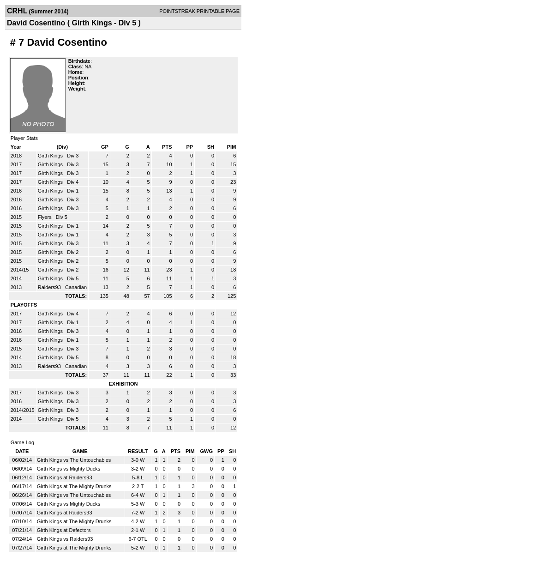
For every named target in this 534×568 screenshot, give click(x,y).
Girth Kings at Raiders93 (64, 477)
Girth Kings (51, 155)
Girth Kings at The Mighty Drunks (74, 486)
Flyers (45, 217)
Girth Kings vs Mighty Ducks (69, 468)
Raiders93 (50, 287)
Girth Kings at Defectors (64, 530)
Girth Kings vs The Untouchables (74, 460)
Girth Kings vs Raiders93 (65, 539)
